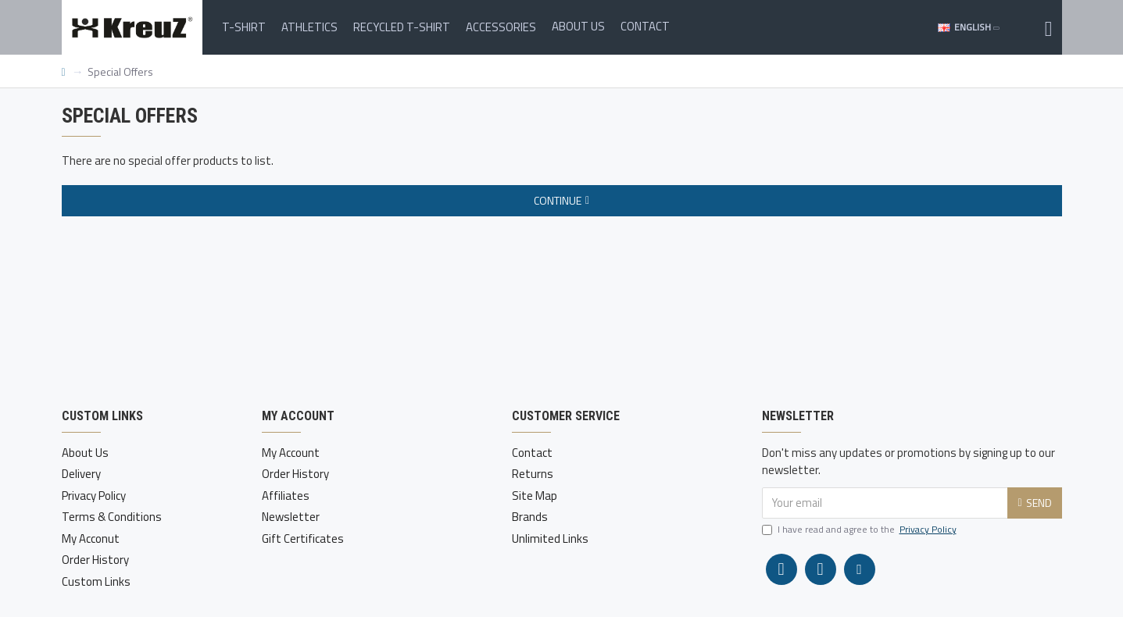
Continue (557, 200)
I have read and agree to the (860, 529)
